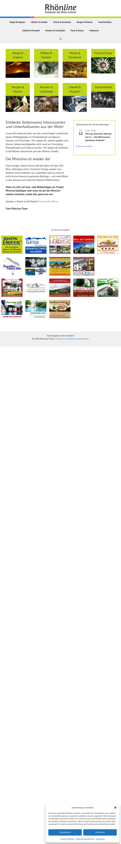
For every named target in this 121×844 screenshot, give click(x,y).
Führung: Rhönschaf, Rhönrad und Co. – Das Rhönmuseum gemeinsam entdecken (98, 137)
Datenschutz (74, 338)
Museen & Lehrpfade (55, 30)
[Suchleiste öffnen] (60, 39)
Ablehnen (100, 832)
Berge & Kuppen (17, 22)
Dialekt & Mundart (31, 30)
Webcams (94, 30)
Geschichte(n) (104, 22)
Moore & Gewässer (62, 22)
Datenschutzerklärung (85, 839)
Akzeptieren (65, 832)
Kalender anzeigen (84, 146)
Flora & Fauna (77, 30)
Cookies (85, 338)
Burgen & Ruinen (85, 22)
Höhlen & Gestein (39, 22)
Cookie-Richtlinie (67, 839)
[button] (115, 807)
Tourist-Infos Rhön (48, 201)
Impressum (100, 839)
